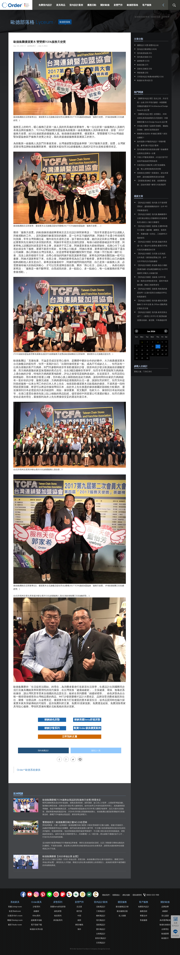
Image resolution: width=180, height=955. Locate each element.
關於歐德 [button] (104, 5)
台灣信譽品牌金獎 (82, 894)
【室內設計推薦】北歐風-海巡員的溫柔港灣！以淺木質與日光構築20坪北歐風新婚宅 (152, 293)
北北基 (79, 906)
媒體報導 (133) (143, 61)
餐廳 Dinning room (14, 920)
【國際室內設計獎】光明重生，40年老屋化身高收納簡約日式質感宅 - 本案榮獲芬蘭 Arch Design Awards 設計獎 (152, 118)
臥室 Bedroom (15, 911)
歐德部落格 (132, 5)
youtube (29, 894)
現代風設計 (100, 920)
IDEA (69, 894)
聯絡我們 (106, 895)
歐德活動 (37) (142, 65)
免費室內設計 (45, 5)
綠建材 (76, 894)
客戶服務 (143, 902)
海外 (79, 929)
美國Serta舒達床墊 (58, 906)
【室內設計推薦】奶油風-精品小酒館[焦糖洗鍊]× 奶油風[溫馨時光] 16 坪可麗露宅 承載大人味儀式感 (152, 269)
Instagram (36, 894)
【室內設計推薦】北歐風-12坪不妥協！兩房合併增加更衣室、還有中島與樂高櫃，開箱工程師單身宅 (152, 281)
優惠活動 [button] (91, 5)
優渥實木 (89, 894)
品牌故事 (165, 906)
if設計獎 (63, 894)
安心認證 (165, 915)
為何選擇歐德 (165, 920)
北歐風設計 (100, 906)
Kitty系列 (36, 915)
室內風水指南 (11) (144, 57)
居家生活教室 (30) (144, 69)
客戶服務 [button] (146, 5)
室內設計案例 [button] (76, 5)
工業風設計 (100, 911)
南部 (79, 920)
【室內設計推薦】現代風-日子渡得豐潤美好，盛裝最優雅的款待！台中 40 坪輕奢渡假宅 (152, 206)
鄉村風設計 (100, 915)
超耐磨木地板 (36, 920)
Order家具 (36, 902)
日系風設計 (100, 942)
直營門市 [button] (118, 5)
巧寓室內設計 (96, 894)
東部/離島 (79, 924)
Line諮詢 (175, 935)
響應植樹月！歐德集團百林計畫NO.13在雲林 (64, 822)
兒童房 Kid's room (15, 915)
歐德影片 (165, 938)
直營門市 (79, 902)
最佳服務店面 (122, 911)
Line (49, 894)
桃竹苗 (79, 911)
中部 (79, 915)
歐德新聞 (165, 933)
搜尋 (174, 5)
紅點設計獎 (56, 894)
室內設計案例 (100, 902)
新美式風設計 (100, 938)
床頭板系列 (57, 920)
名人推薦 (122, 915)
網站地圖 (126, 895)
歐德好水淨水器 (36, 929)
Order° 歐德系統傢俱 (28, 769)
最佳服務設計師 (122, 906)
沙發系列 (36, 906)
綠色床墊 (57, 911)
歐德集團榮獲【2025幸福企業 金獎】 (60, 856)
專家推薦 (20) (142, 73)
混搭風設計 (100, 924)
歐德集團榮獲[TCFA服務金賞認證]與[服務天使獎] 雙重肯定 (71, 799)
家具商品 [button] (60, 5)
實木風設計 (100, 929)
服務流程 (143, 911)
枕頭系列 (57, 915)
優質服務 (122, 902)
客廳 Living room (15, 906)
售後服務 (143, 920)
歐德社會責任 (165, 924)
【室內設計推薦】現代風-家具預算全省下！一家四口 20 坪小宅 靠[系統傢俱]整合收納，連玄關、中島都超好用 (152, 316)
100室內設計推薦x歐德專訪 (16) (150, 76)
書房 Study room (15, 924)
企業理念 (165, 929)
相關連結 (116, 895)
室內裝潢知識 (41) (144, 53)
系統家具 (14, 902)
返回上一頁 (95, 750)
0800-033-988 (152, 895)
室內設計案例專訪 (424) (147, 49)
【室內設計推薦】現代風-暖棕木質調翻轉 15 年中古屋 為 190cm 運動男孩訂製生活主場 (152, 304)
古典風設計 (100, 933)
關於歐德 (165, 902)
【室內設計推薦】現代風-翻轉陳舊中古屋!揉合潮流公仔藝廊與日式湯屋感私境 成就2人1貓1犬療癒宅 (152, 218)
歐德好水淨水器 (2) (145, 80)
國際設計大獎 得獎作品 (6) (147, 45)
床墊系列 (57, 902)
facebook (23, 894)
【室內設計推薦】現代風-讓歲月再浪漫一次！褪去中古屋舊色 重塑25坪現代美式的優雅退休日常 (152, 246)
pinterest (43, 894)
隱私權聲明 (137, 895)
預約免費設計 (43, 750)
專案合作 (143, 915)
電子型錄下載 (36, 924)
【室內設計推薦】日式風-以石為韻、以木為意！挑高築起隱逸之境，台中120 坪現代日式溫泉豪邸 (152, 257)
